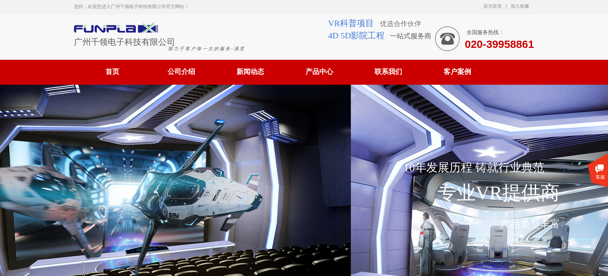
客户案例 (457, 72)
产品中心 (319, 72)
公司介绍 (181, 72)
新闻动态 (250, 72)
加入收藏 (520, 6)
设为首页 (492, 6)
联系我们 (388, 72)
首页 (112, 72)
